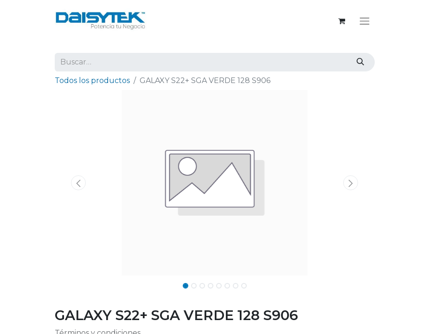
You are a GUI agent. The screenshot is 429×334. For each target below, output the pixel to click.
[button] (79, 183)
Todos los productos (92, 80)
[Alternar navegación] (364, 21)
